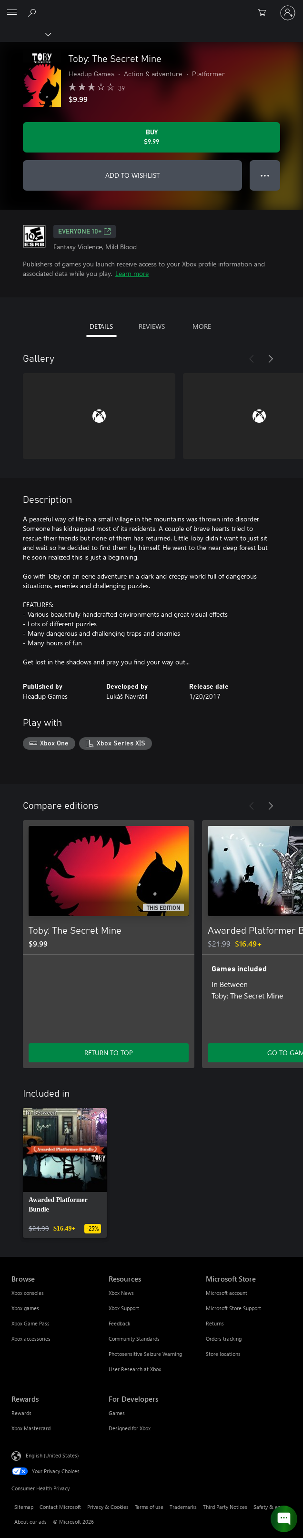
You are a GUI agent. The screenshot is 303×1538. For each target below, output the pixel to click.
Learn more (132, 273)
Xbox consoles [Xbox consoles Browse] (27, 1293)
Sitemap (23, 1507)
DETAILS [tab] (101, 326)
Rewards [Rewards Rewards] (21, 1413)
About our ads (30, 1521)
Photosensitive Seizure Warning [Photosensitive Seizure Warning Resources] (145, 1354)
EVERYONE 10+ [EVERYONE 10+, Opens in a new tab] (84, 231)
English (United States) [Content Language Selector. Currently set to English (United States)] (52, 1455)
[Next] (270, 359)
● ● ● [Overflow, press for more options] (265, 175)
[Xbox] (25, 34)
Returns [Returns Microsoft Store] (215, 1323)
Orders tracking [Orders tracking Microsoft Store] (224, 1338)
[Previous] (251, 359)
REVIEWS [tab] (152, 326)
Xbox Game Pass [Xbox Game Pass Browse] (30, 1323)
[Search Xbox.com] (33, 12)
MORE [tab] (201, 326)
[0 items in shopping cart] (264, 12)
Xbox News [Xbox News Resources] (121, 1293)
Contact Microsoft (60, 1507)
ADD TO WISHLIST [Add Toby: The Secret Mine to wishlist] (132, 175)
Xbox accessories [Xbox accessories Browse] (30, 1338)
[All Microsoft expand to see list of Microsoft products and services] (11, 12)
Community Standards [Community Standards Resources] (134, 1338)
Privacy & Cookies (108, 1507)
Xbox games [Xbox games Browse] (25, 1308)
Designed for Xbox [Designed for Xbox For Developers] (130, 1428)
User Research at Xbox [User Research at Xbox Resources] (135, 1369)
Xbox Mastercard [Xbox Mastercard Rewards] (30, 1428)
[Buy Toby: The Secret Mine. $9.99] (151, 137)
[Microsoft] (151, 7)
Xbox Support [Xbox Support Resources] (124, 1308)
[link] (65, 1173)
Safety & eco (268, 1507)
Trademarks (183, 1507)
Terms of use (149, 1507)
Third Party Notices (225, 1507)
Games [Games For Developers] (117, 1413)
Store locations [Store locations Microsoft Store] (223, 1354)
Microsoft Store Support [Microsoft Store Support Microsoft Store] (233, 1308)
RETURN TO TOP (108, 1052)
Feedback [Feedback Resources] (119, 1323)
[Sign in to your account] (287, 12)
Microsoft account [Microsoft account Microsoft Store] (226, 1293)
